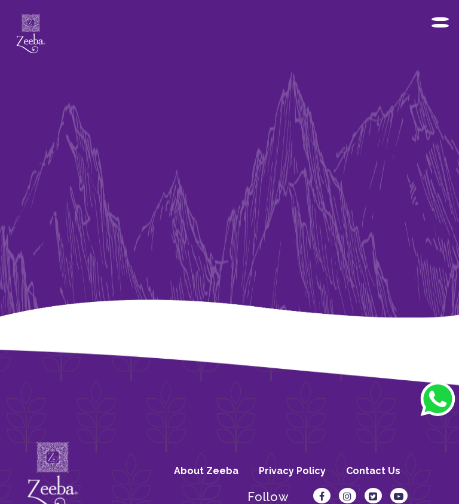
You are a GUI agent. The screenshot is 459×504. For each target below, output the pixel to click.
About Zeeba (206, 470)
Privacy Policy (292, 470)
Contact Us (373, 470)
